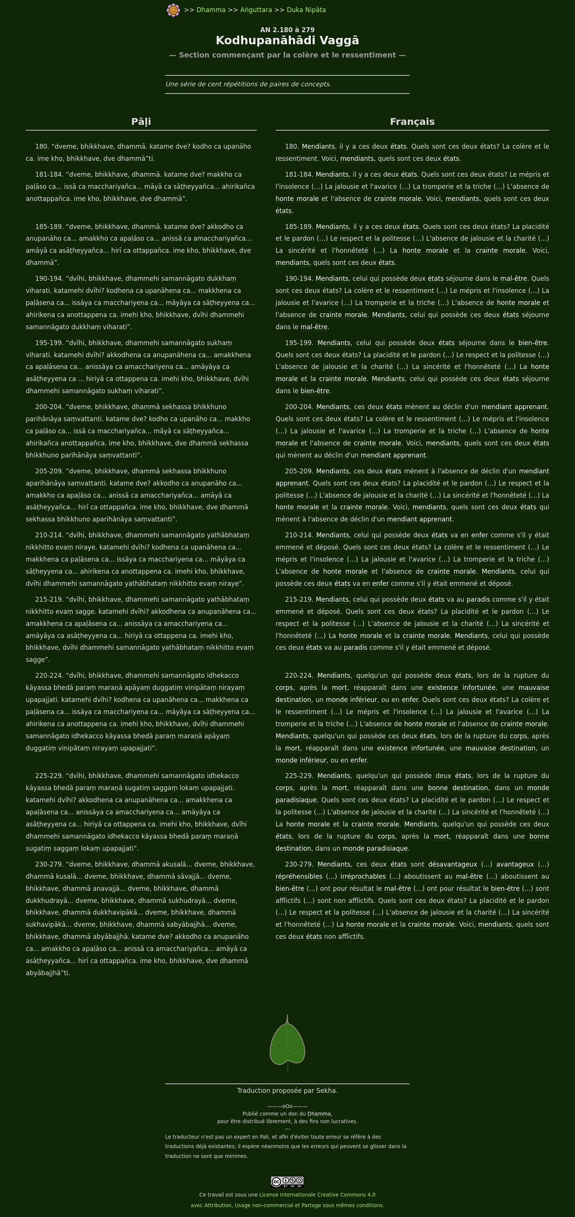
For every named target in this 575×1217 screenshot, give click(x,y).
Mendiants (318, 146)
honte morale (297, 198)
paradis (478, 599)
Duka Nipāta (306, 10)
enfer (479, 535)
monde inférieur (351, 699)
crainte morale (397, 198)
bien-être (533, 343)
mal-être (513, 278)
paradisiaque (296, 800)
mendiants (357, 158)
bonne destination (458, 788)
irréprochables (363, 876)
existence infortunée (461, 687)
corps (284, 687)
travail (216, 1195)
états (399, 146)
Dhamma (212, 10)
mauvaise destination (501, 748)
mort (339, 687)
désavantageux (452, 864)
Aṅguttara (257, 10)
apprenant (530, 407)
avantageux (515, 864)
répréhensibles (299, 876)
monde (538, 788)
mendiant (497, 407)
